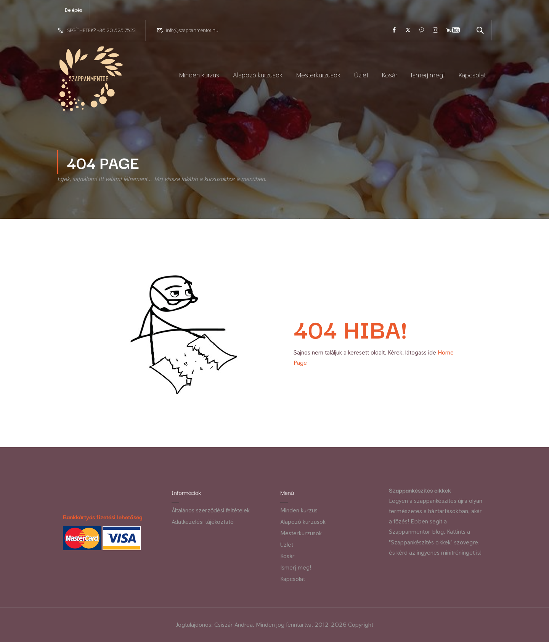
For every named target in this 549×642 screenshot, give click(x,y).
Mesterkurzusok (318, 75)
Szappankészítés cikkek (420, 489)
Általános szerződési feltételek (211, 510)
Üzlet (361, 75)
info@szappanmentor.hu (192, 30)
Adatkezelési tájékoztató (203, 522)
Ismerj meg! (428, 75)
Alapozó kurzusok (258, 75)
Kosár (389, 75)
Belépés (73, 9)
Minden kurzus (199, 75)
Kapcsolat (472, 75)
